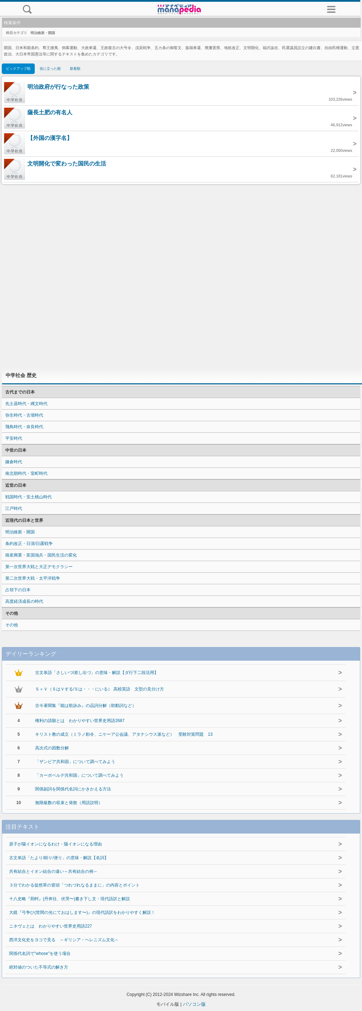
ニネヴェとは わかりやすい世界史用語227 (50, 926)
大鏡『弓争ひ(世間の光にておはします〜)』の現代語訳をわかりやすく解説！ (82, 912)
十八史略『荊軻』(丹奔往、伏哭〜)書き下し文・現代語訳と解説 (69, 898)
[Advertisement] (181, 275)
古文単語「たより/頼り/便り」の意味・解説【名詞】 (58, 857)
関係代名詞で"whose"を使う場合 (40, 953)
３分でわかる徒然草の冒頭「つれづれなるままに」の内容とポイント (74, 885)
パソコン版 (194, 1004)
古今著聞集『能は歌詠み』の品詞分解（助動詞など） (85, 705)
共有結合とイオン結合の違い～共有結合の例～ (53, 871)
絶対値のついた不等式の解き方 (38, 967)
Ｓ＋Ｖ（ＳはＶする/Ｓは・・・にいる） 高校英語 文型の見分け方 (99, 689)
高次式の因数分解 (52, 748)
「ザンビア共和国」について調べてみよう (75, 761)
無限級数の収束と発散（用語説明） (69, 802)
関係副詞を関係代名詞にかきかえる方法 (73, 789)
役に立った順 (50, 68)
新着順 (75, 68)
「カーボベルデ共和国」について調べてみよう (79, 775)
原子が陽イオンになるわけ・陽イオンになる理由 (55, 844)
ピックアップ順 (18, 68)
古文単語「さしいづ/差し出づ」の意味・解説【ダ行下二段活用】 (96, 672)
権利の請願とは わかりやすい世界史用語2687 (80, 720)
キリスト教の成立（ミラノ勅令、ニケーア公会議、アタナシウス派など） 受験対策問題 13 (123, 734)
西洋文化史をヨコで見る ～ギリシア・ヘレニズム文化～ (64, 939)
